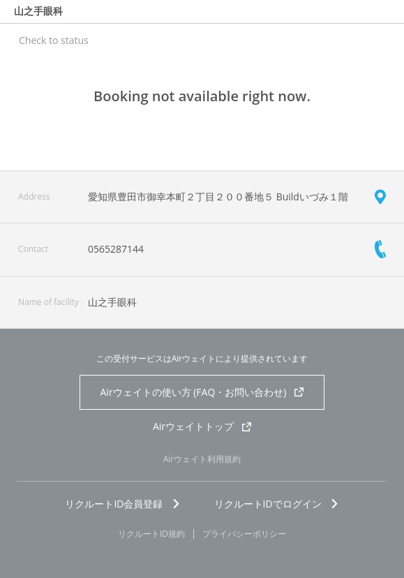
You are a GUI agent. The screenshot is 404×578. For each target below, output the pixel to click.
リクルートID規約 (151, 534)
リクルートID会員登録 (122, 503)
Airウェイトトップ (202, 426)
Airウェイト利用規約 (202, 459)
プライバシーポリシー (244, 534)
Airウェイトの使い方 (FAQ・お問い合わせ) (202, 392)
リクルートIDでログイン (276, 503)
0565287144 (116, 248)
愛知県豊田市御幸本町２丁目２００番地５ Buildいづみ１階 (218, 196)
